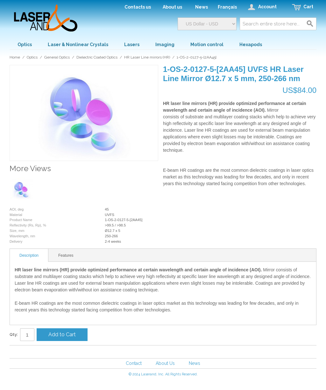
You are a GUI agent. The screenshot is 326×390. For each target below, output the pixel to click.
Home (15, 57)
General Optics (57, 57)
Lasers (131, 44)
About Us (165, 363)
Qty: (14, 334)
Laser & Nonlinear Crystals (78, 44)
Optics (25, 44)
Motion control (206, 44)
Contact (134, 363)
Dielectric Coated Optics (96, 57)
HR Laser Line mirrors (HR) (147, 57)
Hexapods (250, 44)
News (194, 363)
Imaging (164, 44)
